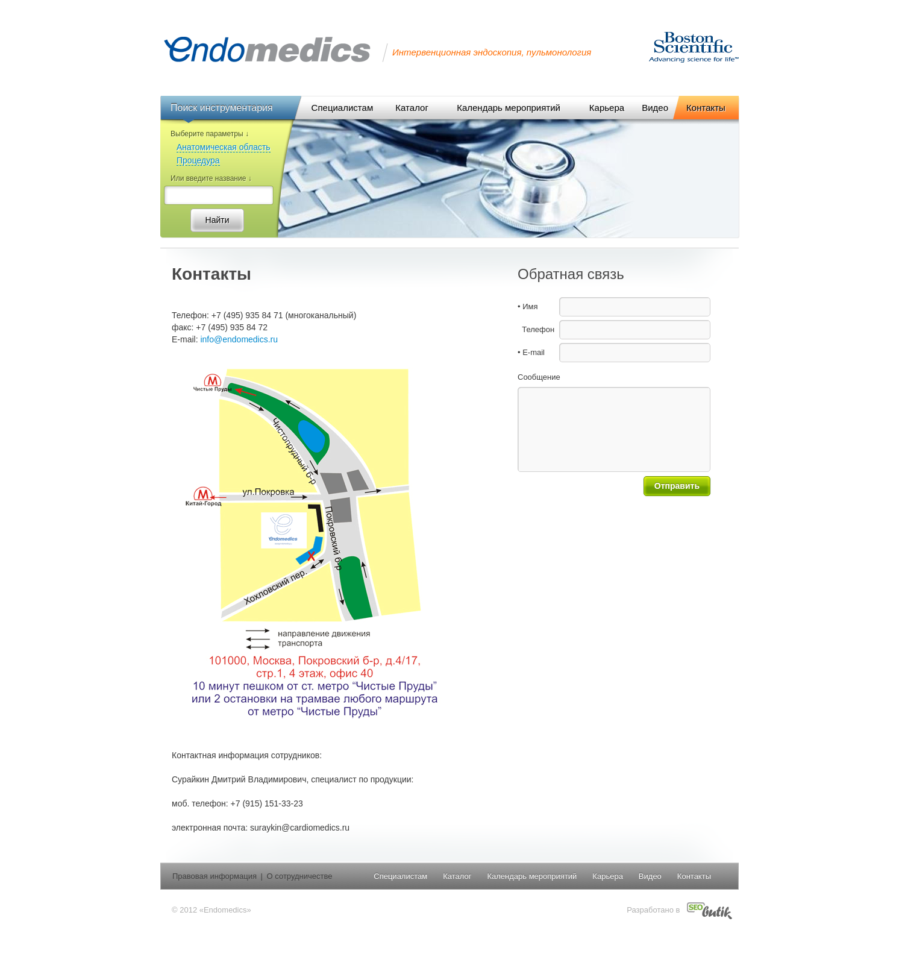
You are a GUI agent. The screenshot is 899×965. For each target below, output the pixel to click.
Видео (650, 876)
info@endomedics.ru (239, 339)
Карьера (607, 876)
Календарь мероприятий (532, 876)
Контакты (694, 876)
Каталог (457, 876)
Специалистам (400, 876)
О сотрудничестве (300, 876)
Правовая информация (214, 876)
